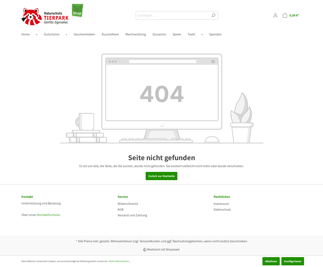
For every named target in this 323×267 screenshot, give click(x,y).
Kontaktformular (48, 215)
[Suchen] (213, 15)
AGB (120, 209)
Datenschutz (222, 209)
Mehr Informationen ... (120, 261)
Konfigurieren (292, 261)
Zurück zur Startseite (161, 176)
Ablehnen (271, 261)
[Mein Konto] (275, 15)
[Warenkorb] (291, 15)
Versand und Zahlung (132, 215)
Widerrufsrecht (128, 204)
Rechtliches (222, 197)
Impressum (221, 204)
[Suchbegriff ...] (172, 15)
